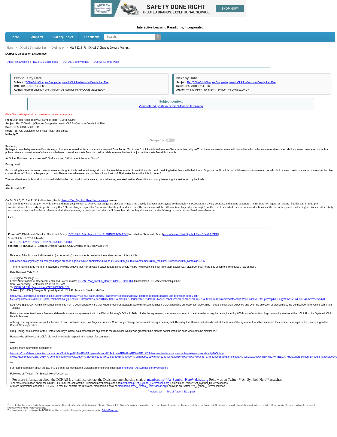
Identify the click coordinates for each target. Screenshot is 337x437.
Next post (189, 391)
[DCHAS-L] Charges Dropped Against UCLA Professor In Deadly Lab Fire (67, 82)
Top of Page (173, 391)
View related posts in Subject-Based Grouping (171, 106)
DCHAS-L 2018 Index (45, 61)
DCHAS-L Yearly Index (76, 61)
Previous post (155, 391)
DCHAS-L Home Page (106, 61)
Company (36, 38)
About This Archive (18, 61)
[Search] (158, 37)
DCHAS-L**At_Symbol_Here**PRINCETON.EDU (98, 234)
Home (14, 36)
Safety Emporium (110, 410)
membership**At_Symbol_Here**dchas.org (143, 367)
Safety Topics (63, 38)
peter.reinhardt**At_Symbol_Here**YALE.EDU (190, 234)
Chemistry (91, 38)
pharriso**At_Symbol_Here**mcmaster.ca (84, 200)
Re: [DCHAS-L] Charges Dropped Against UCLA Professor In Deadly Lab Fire (231, 82)
